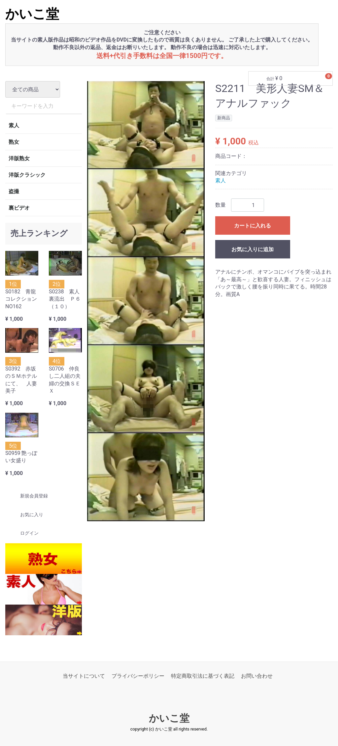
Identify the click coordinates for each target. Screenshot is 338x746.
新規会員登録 (28, 496)
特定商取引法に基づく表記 (202, 676)
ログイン (24, 533)
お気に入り (26, 515)
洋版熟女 (19, 158)
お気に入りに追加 (252, 250)
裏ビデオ (19, 208)
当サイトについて (84, 676)
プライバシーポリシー (138, 676)
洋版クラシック (27, 175)
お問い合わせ (257, 676)
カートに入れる (252, 226)
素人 (14, 125)
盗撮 (14, 191)
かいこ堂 (32, 14)
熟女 (14, 142)
